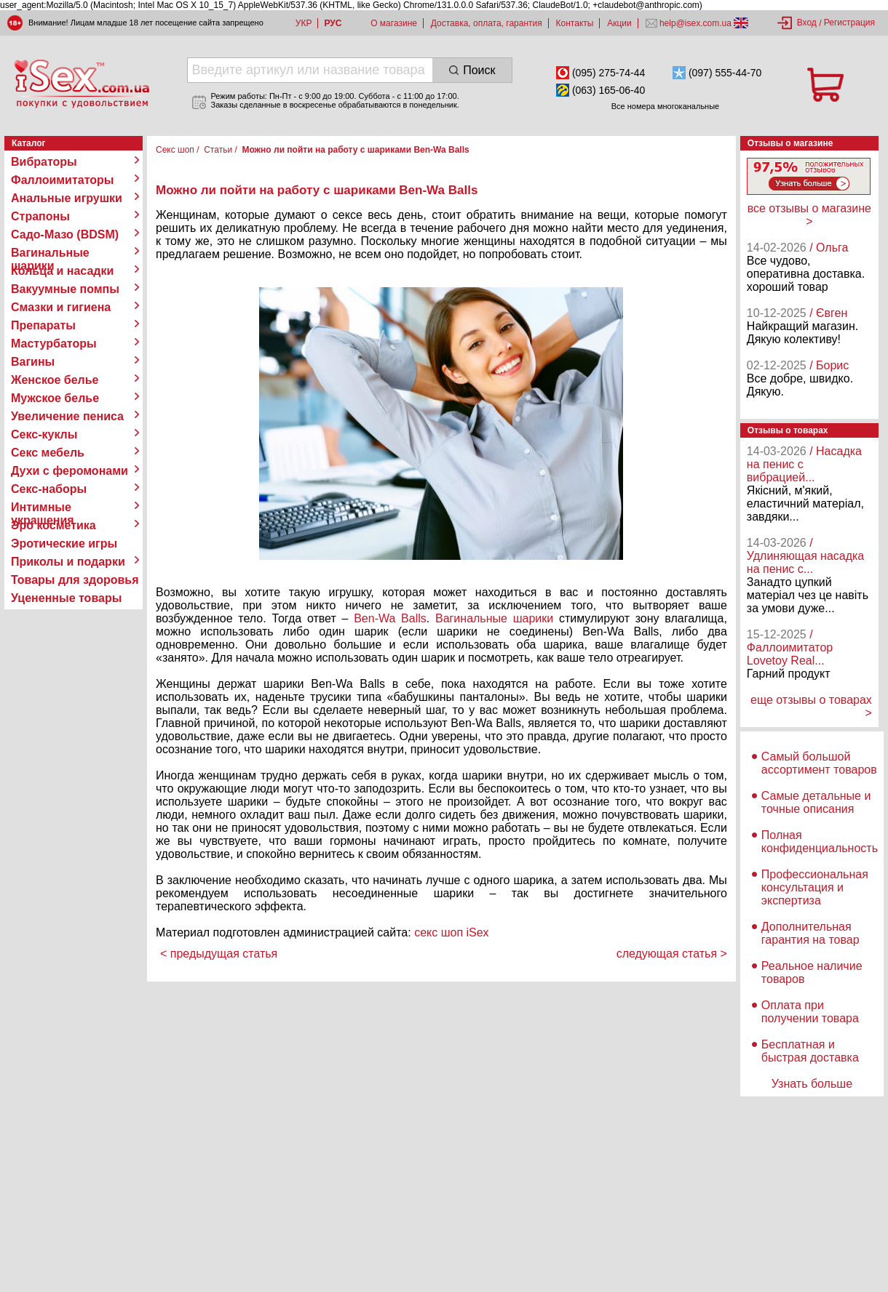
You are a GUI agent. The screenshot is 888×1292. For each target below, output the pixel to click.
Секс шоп (175, 150)
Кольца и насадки (62, 271)
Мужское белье (55, 398)
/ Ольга (828, 247)
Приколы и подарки (68, 561)
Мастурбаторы (54, 343)
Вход (807, 22)
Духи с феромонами (69, 471)
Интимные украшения (42, 507)
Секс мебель (47, 452)
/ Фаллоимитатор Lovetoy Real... (790, 647)
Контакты (575, 23)
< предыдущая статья (218, 953)
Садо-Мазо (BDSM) (65, 234)
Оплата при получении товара (810, 1011)
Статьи (218, 150)
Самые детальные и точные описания (816, 802)
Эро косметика (53, 525)
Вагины (33, 362)
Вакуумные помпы (65, 289)
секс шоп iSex (451, 932)
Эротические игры (64, 543)
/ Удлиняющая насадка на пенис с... (805, 556)
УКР (304, 23)
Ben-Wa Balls (390, 618)
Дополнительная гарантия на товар (810, 933)
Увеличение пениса (67, 416)
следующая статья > (672, 953)
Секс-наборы (49, 489)
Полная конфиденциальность (819, 841)
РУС (332, 23)
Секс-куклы (44, 434)
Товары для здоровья (74, 580)
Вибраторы (44, 162)
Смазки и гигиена (61, 307)
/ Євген (828, 313)
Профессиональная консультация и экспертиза (814, 887)
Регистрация (849, 22)
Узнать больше (812, 1084)
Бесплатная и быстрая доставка (810, 1051)
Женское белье (55, 380)
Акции (619, 23)
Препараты (43, 325)
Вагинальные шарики (50, 253)
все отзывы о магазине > (809, 215)
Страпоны (40, 216)
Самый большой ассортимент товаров (819, 763)
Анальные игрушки (66, 198)
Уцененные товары (66, 598)
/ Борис (829, 365)
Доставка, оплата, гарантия (486, 23)
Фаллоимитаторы (62, 180)
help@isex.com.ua (695, 23)
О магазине (393, 23)
